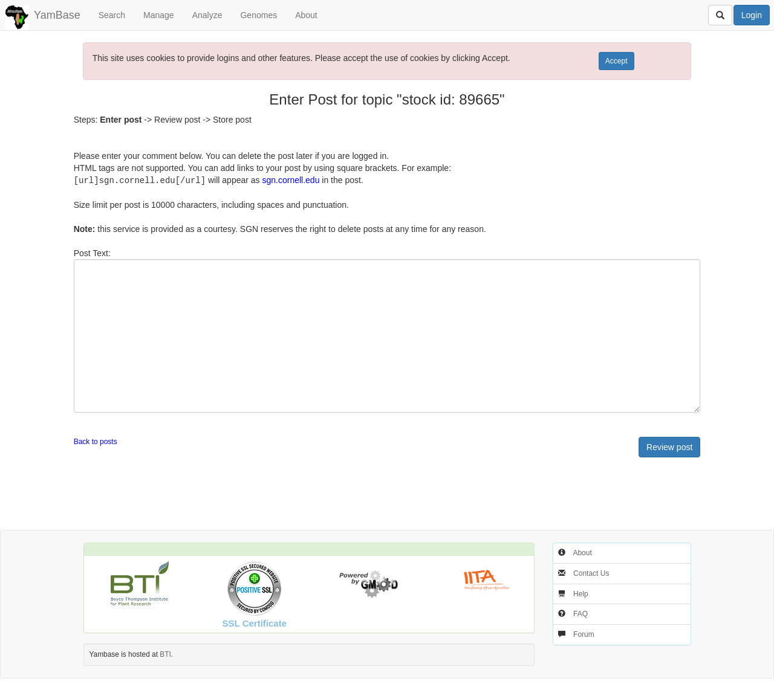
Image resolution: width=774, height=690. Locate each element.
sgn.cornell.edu (290, 180)
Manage (158, 15)
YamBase (57, 15)
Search (112, 15)
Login (751, 15)
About (306, 15)
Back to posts (95, 441)
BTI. (166, 654)
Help (580, 593)
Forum (583, 634)
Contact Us (591, 573)
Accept (616, 61)
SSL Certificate (255, 622)
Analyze (207, 15)
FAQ (580, 613)
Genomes (258, 15)
